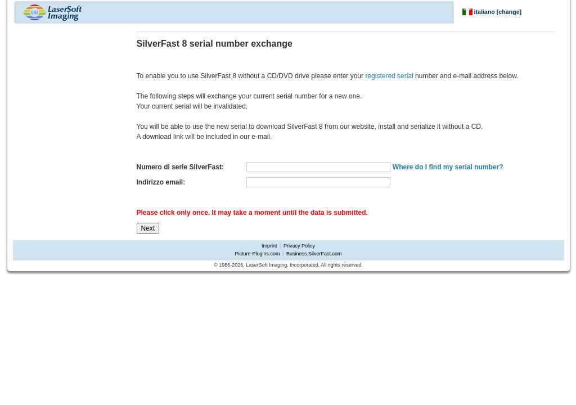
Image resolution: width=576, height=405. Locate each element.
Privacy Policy (299, 246)
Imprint (269, 246)
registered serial (389, 76)
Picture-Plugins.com (257, 253)
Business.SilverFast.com (314, 253)
